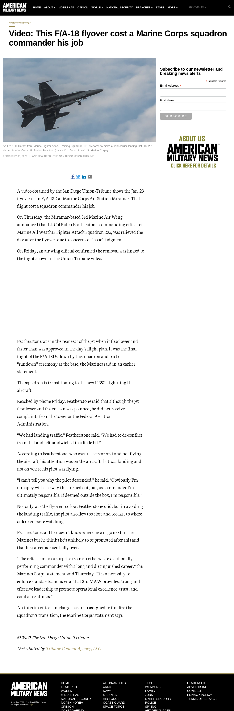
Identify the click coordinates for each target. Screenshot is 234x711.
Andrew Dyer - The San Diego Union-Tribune (63, 156)
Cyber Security (158, 698)
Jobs (149, 694)
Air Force (111, 698)
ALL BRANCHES (114, 683)
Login (31, 705)
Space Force (113, 706)
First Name (167, 100)
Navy (107, 690)
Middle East (71, 694)
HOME (65, 683)
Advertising (197, 687)
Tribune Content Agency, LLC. (75, 648)
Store (160, 7)
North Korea (72, 702)
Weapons (152, 687)
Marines (110, 694)
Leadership (196, 683)
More (171, 7)
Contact (194, 690)
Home (37, 7)
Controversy (20, 23)
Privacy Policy (199, 694)
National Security (119, 7)
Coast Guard (114, 702)
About (48, 7)
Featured (69, 687)
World (96, 7)
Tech (149, 683)
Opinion (83, 7)
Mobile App (66, 7)
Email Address (170, 86)
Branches (143, 7)
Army (107, 687)
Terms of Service (202, 698)
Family (150, 690)
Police (150, 702)
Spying (150, 706)
